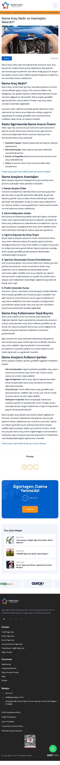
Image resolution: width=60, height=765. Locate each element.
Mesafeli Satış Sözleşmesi (12, 731)
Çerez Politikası (8, 721)
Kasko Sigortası (8, 636)
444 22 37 (33, 498)
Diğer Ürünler (7, 652)
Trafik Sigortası (8, 632)
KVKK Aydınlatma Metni (11, 712)
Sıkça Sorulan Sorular (10, 672)
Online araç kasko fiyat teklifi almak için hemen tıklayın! (26, 171)
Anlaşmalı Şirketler (9, 668)
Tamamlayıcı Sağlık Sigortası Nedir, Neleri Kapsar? (34, 541)
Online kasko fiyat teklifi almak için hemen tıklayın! (24, 443)
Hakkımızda (6, 664)
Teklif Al (30, 509)
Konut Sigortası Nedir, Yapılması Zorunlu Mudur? (34, 566)
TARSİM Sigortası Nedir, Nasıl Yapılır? (32, 554)
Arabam (7, 58)
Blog (3, 676)
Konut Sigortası (8, 640)
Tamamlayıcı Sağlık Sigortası (13, 648)
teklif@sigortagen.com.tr (14, 697)
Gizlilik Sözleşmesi (9, 717)
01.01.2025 (54, 58)
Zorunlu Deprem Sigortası (12, 644)
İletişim (4, 680)
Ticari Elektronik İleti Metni (12, 726)
